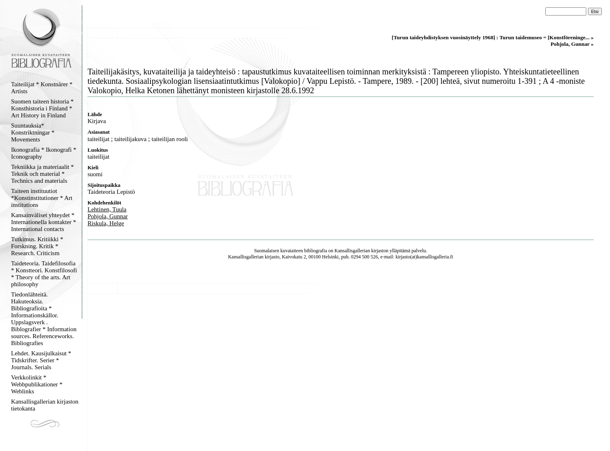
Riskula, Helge (106, 223)
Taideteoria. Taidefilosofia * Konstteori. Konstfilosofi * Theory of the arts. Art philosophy (44, 273)
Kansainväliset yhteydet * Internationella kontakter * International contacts (43, 222)
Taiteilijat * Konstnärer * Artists (41, 87)
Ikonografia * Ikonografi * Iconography (44, 153)
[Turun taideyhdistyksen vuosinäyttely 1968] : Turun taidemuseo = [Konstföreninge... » (493, 37)
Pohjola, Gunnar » (572, 44)
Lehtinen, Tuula (107, 209)
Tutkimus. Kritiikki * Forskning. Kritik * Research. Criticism (37, 246)
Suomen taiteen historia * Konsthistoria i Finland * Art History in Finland (42, 108)
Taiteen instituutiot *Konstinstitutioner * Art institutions (41, 198)
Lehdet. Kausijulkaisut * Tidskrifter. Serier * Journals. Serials (41, 360)
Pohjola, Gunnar (108, 216)
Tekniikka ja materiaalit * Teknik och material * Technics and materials (42, 174)
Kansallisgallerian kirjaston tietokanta (45, 405)
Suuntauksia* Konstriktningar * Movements (32, 132)
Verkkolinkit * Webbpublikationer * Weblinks (37, 384)
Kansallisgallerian (352, 251)
